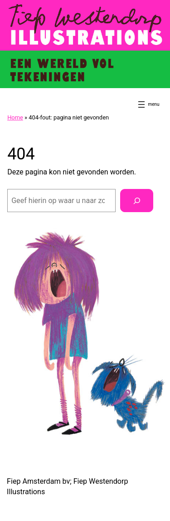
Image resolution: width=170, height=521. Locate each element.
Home (15, 117)
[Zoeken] (136, 201)
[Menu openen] (141, 104)
